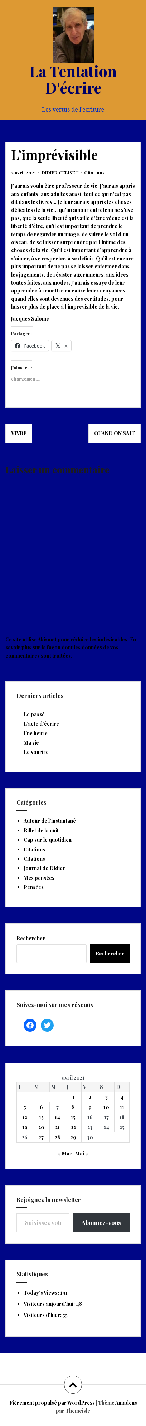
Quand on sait (114, 433)
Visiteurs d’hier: (43, 1315)
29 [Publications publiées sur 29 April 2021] (73, 1137)
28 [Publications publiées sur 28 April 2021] (57, 1137)
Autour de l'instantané (50, 820)
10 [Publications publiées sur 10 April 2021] (106, 1107)
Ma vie (31, 742)
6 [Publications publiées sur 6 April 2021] (41, 1107)
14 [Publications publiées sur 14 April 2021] (57, 1117)
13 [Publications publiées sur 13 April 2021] (41, 1117)
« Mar (65, 1153)
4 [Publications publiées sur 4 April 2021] (121, 1097)
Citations (94, 172)
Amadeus (126, 1402)
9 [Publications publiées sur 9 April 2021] (90, 1107)
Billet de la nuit (41, 830)
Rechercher (30, 938)
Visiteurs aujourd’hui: (50, 1303)
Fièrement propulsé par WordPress (52, 1402)
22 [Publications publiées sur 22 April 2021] (73, 1127)
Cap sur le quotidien (48, 839)
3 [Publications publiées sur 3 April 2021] (106, 1097)
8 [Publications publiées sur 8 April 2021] (73, 1107)
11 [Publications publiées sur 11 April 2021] (122, 1107)
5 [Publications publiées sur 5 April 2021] (25, 1107)
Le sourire (36, 752)
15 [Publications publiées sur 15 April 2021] (73, 1117)
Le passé (34, 714)
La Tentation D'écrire (73, 79)
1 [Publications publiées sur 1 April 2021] (73, 1097)
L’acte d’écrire (41, 723)
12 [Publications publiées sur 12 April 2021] (25, 1117)
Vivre (18, 433)
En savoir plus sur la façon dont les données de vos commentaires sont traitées (70, 647)
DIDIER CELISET (60, 172)
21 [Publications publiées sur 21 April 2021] (57, 1127)
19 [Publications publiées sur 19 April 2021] (25, 1127)
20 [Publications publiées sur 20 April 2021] (41, 1127)
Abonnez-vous (101, 1222)
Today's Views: (42, 1292)
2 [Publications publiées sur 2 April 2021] (90, 1097)
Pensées (34, 887)
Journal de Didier (44, 868)
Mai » (81, 1153)
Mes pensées (39, 878)
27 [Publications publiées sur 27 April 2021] (41, 1137)
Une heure (36, 733)
